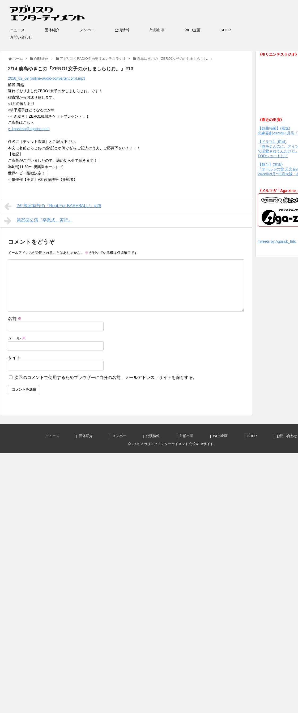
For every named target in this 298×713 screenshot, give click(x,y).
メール (17, 338)
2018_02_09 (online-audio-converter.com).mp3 (46, 78)
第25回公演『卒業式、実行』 (38, 220)
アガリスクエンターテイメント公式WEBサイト (177, 444)
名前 (15, 318)
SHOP (233, 30)
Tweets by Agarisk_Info (277, 241)
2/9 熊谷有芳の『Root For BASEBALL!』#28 (52, 206)
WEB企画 (200, 30)
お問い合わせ (28, 37)
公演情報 (129, 30)
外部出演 (164, 30)
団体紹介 (59, 30)
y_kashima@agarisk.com (29, 129)
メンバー (94, 30)
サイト (14, 357)
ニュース (25, 30)
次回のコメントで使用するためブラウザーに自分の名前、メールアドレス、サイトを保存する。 (105, 377)
